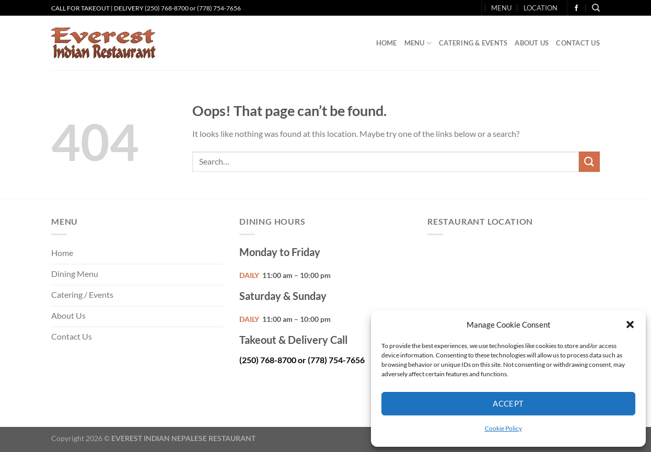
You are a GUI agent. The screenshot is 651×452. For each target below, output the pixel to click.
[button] (630, 324)
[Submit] (589, 162)
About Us (532, 43)
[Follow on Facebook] (576, 8)
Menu (418, 43)
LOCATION (540, 8)
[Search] (596, 8)
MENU (501, 8)
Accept (508, 403)
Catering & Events (473, 43)
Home (386, 43)
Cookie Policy (503, 428)
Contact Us (578, 43)
